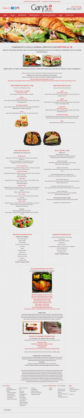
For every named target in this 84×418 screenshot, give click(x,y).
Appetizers (9, 388)
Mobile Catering (35, 391)
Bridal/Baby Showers (12, 389)
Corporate (21, 391)
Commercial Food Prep (23, 388)
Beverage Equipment (63, 393)
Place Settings (61, 390)
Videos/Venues (34, 15)
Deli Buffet (22, 395)
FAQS (60, 15)
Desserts (33, 388)
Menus (13, 15)
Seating (60, 392)
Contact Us (69, 15)
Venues (50, 389)
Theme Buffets (23, 399)
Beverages (22, 15)
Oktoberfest (22, 405)
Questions (71, 388)
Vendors (60, 395)
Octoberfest (10, 397)
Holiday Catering (11, 395)
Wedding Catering (35, 394)
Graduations (34, 389)
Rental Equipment (49, 15)
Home (5, 15)
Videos (50, 388)
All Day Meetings (24, 402)
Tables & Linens (61, 389)
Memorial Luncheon (12, 399)
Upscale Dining (11, 394)
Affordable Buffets (11, 392)
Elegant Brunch (23, 394)
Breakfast (22, 392)
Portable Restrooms (63, 397)
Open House (22, 400)
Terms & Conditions (74, 389)
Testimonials (72, 391)
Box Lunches (23, 397)
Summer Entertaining (36, 392)
